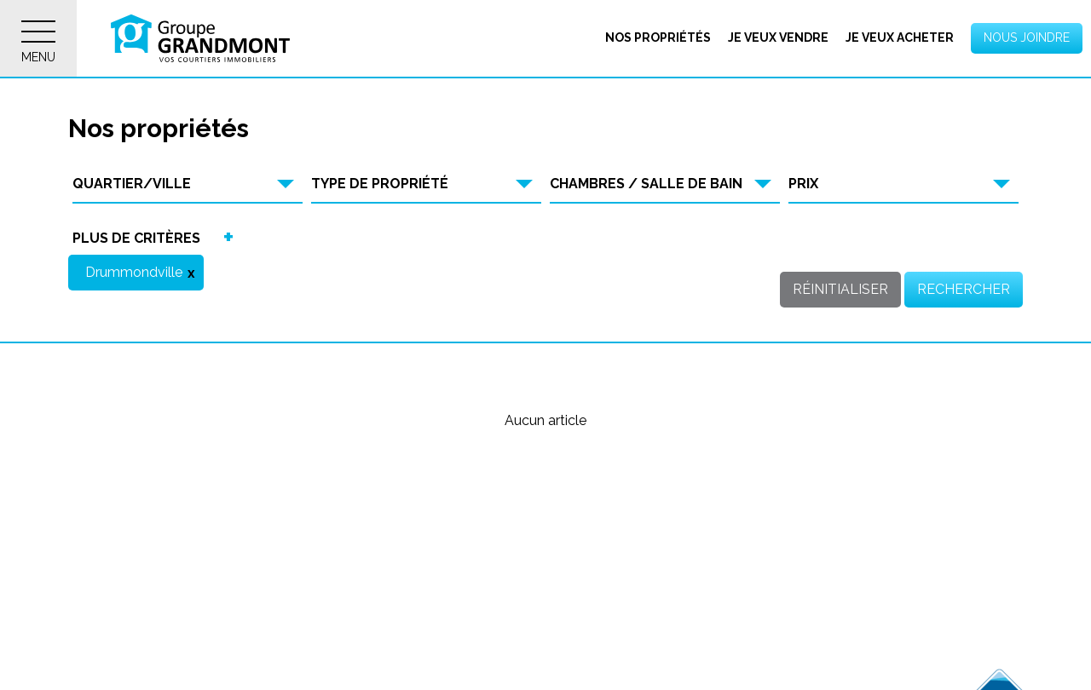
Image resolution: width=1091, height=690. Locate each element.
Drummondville (133, 272)
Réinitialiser (840, 289)
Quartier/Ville (131, 183)
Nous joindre (1027, 37)
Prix (803, 183)
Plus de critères (136, 238)
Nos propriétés (658, 37)
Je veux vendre (778, 37)
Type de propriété (379, 183)
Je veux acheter (900, 37)
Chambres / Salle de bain (646, 183)
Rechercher (963, 289)
